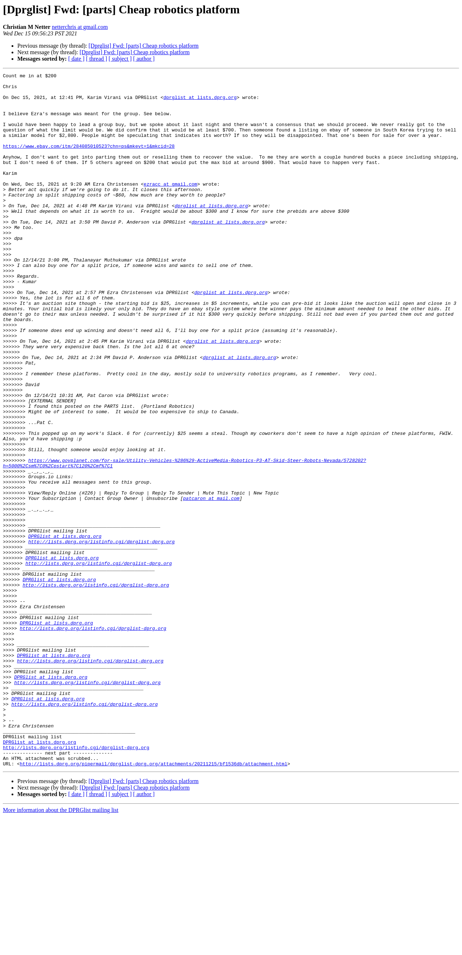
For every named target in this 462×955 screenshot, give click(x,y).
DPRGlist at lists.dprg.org (64, 629)
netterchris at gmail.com (80, 27)
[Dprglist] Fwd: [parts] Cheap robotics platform (143, 46)
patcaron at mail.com (211, 583)
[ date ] (76, 59)
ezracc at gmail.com (170, 206)
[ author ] (144, 59)
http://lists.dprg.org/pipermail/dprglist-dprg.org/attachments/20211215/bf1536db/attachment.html (153, 902)
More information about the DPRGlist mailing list (60, 949)
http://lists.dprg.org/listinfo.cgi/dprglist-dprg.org (101, 635)
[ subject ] (120, 59)
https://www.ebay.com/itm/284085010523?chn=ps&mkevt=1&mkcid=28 (89, 161)
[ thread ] (96, 59)
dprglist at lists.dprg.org (200, 102)
